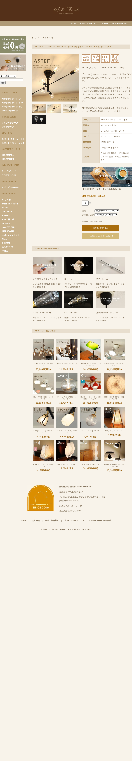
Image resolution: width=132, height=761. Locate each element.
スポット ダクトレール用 (13, 138)
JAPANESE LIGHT (11, 148)
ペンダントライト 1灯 (12, 98)
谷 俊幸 (5, 251)
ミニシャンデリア (10, 122)
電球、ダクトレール (11, 187)
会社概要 (36, 520)
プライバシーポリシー (74, 520)
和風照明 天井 (8, 155)
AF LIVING (6, 199)
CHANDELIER (9, 116)
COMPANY (103, 23)
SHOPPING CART (119, 23)
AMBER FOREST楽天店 (100, 520)
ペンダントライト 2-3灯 (13, 102)
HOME (73, 23)
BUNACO (6, 207)
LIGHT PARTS (9, 181)
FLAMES (6, 215)
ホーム (24, 520)
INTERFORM (8, 231)
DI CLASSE (7, 211)
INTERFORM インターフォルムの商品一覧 (101, 189)
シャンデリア (8, 126)
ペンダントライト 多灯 (12, 106)
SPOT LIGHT (8, 132)
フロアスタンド (9, 175)
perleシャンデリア (10, 235)
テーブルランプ (9, 171)
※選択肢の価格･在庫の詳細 (92, 221)
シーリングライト (10, 110)
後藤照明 (6, 243)
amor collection (10, 203)
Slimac (5, 239)
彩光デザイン (8, 247)
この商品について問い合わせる (100, 236)
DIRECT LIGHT (9, 92)
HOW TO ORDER (87, 23)
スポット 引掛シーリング (13, 142)
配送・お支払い (52, 520)
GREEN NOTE (8, 223)
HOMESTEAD (8, 227)
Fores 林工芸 (8, 219)
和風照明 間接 (8, 159)
